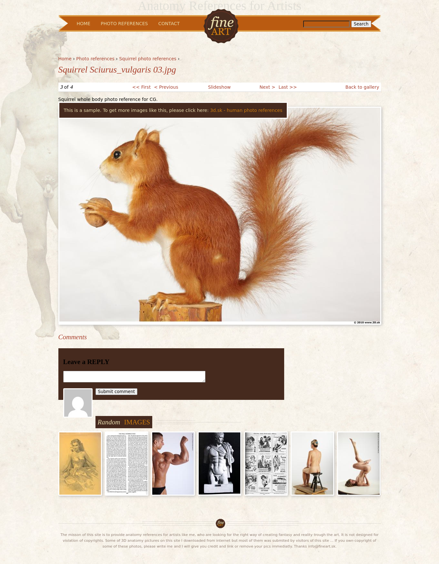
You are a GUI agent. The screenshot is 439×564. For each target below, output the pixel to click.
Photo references (95, 58)
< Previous (166, 87)
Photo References (124, 23)
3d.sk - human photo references (246, 110)
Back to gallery (362, 87)
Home (65, 58)
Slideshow (219, 87)
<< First (141, 87)
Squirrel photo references (147, 58)
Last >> (287, 87)
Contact (169, 23)
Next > (267, 87)
